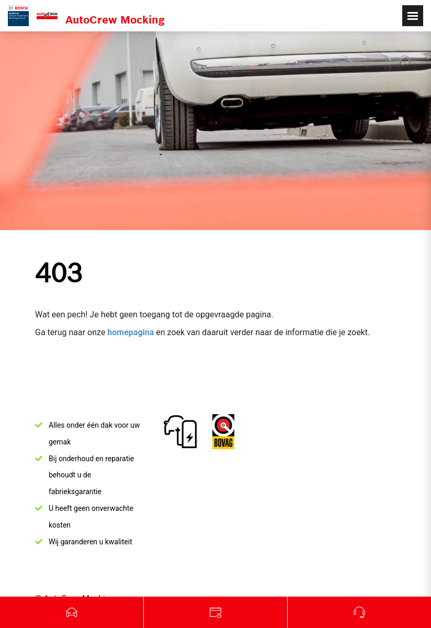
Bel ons (359, 612)
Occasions (72, 612)
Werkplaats (216, 612)
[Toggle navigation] (412, 15)
